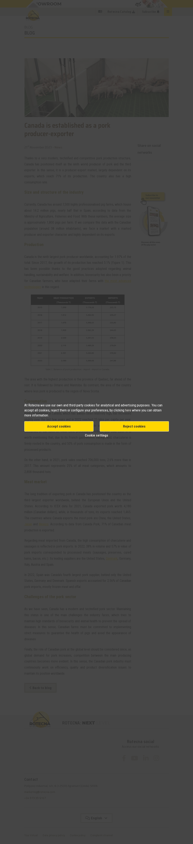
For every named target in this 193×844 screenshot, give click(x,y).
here (128, 410)
